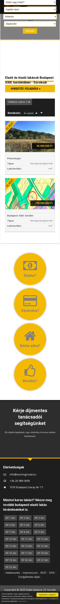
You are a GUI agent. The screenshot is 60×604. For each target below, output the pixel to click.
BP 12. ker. (42, 538)
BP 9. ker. (39, 531)
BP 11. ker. (26, 538)
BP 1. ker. (10, 517)
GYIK (52, 572)
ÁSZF (43, 572)
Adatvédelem (22, 601)
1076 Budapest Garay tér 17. (26, 487)
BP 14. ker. (26, 545)
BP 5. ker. (25, 524)
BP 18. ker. (42, 552)
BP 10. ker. (11, 538)
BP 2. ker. (25, 517)
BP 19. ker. (11, 560)
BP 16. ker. (11, 552)
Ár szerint (29, 113)
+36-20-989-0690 (20, 481)
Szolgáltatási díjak (29, 577)
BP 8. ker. (25, 531)
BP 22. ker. (11, 567)
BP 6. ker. (39, 524)
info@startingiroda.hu (23, 474)
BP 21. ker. (42, 560)
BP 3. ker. (39, 517)
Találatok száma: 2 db (19, 101)
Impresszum (30, 572)
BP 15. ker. (42, 545)
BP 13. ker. (11, 545)
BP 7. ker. (10, 531)
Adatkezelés (13, 572)
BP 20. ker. (26, 560)
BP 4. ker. (10, 524)
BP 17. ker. (26, 552)
